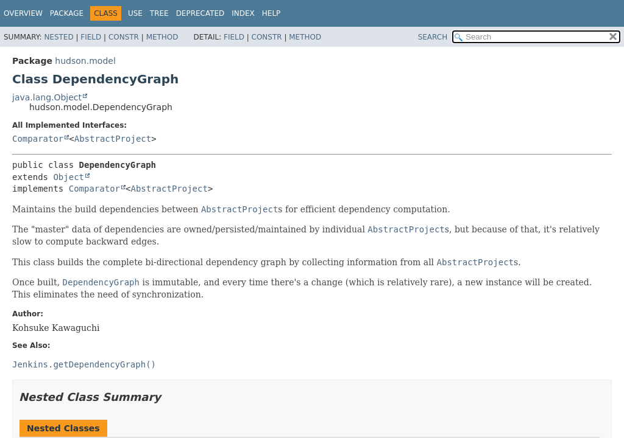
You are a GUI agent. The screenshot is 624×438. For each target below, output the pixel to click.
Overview (23, 13)
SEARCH (433, 37)
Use (135, 13)
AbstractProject (112, 139)
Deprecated (200, 13)
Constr (123, 37)
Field (90, 37)
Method (162, 37)
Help (271, 13)
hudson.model (85, 61)
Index (243, 13)
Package (66, 13)
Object (68, 177)
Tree (159, 13)
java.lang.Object (47, 97)
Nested (58, 37)
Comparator (37, 139)
